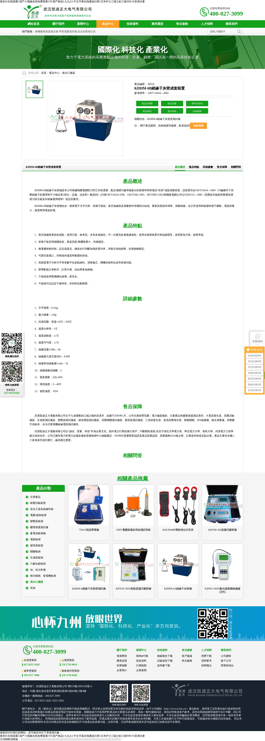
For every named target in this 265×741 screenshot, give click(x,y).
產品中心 (54, 73)
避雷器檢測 (34, 545)
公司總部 (226, 656)
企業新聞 (141, 670)
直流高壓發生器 (86, 31)
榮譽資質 (122, 660)
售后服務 (187, 660)
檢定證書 (172, 103)
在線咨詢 (257, 338)
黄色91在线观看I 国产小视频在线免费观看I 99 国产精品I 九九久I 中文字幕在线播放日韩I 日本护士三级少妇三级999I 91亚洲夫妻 (72, 1)
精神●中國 (142, 656)
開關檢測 (33, 551)
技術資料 (141, 660)
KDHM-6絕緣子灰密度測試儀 (163, 119)
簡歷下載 (206, 656)
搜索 (239, 31)
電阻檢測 (33, 539)
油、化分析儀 (36, 569)
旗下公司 (226, 660)
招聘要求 (206, 660)
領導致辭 (122, 665)
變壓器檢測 (34, 521)
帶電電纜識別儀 (68, 31)
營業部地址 (227, 665)
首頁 (43, 73)
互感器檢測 (34, 557)
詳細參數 (197, 111)
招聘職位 (206, 665)
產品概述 (147, 111)
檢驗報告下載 (165, 656)
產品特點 (172, 111)
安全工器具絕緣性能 (39, 509)
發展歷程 (122, 656)
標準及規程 (197, 103)
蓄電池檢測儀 (36, 533)
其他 (30, 588)
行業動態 (141, 665)
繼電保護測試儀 (37, 527)
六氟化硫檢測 (36, 563)
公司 (64, 686)
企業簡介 (122, 670)
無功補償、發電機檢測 (41, 575)
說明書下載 (163, 665)
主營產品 (33, 497)
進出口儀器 (68, 73)
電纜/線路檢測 (36, 515)
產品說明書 (147, 103)
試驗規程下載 (165, 660)
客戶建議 (187, 656)
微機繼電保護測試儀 (46, 31)
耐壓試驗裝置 (36, 503)
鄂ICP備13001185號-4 (80, 686)
